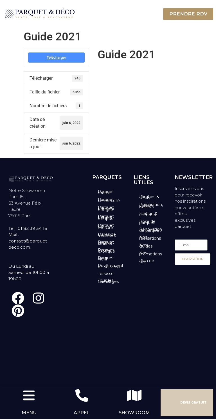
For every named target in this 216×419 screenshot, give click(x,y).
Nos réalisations (150, 238)
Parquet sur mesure (106, 226)
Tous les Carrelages (108, 281)
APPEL (82, 412)
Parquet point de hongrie (106, 208)
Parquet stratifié (106, 243)
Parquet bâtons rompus (106, 217)
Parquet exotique (106, 251)
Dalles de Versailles (107, 235)
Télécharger (56, 57)
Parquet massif (106, 192)
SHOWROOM (134, 412)
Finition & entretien (148, 214)
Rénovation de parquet (150, 230)
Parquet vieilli (106, 258)
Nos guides (145, 245)
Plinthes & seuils (149, 197)
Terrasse (106, 273)
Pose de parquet (147, 222)
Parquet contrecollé (109, 200)
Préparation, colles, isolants (151, 205)
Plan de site (146, 261)
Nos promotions (150, 253)
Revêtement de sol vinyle (110, 266)
